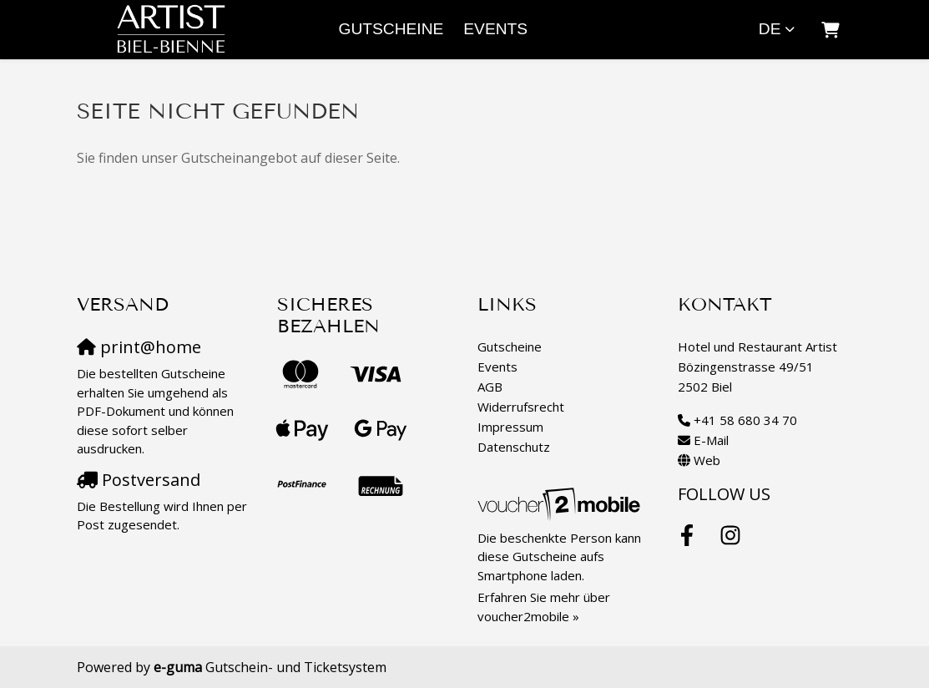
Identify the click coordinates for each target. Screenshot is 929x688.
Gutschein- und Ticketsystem (270, 667)
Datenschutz (513, 446)
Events (495, 29)
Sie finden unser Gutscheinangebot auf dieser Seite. (238, 158)
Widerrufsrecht (520, 406)
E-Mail (711, 440)
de (770, 29)
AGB (489, 386)
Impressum (510, 426)
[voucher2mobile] (561, 503)
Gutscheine (391, 29)
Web (707, 460)
